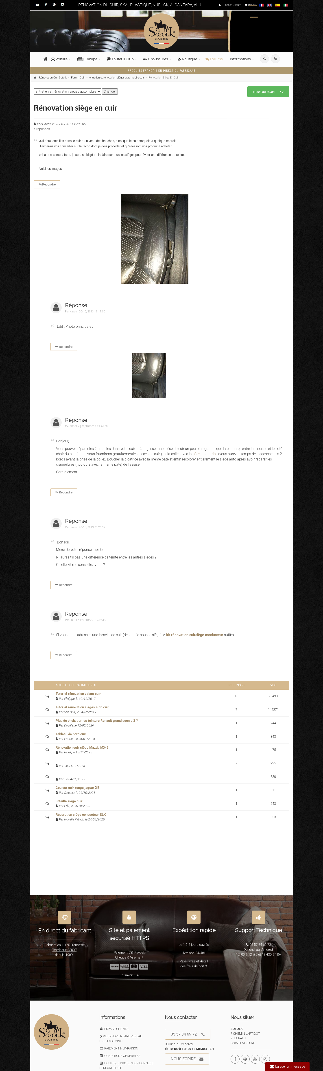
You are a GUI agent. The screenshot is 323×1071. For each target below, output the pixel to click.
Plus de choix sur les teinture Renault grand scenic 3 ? (97, 721)
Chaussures (155, 59)
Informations (240, 59)
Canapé (87, 59)
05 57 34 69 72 (188, 1034)
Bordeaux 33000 (64, 947)
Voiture (59, 59)
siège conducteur (209, 635)
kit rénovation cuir (180, 635)
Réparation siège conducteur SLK (81, 815)
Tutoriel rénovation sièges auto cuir (82, 707)
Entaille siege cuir (69, 801)
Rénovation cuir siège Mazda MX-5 (82, 748)
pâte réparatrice (205, 454)
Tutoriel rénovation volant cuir (78, 694)
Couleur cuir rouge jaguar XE (77, 788)
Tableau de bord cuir (71, 734)
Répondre (47, 184)
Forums (214, 59)
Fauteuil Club (120, 59)
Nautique (187, 59)
